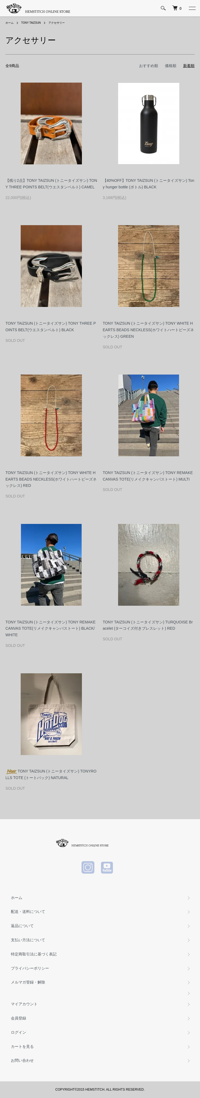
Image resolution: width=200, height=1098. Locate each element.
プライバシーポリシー (30, 968)
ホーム (9, 22)
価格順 (170, 66)
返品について (22, 926)
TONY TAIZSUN (31, 22)
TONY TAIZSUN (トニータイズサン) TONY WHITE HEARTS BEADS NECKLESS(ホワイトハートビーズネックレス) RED (51, 479)
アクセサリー (56, 22)
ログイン (18, 1032)
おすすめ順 (148, 66)
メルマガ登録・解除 (28, 982)
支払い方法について (28, 940)
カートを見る (22, 1046)
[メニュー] (192, 8)
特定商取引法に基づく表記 (34, 954)
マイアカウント (24, 1004)
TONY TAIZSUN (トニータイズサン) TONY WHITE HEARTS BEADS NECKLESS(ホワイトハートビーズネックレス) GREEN (148, 330)
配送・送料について (28, 911)
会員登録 (18, 1018)
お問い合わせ (22, 1060)
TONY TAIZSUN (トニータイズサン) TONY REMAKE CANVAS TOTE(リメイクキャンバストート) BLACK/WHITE (50, 628)
